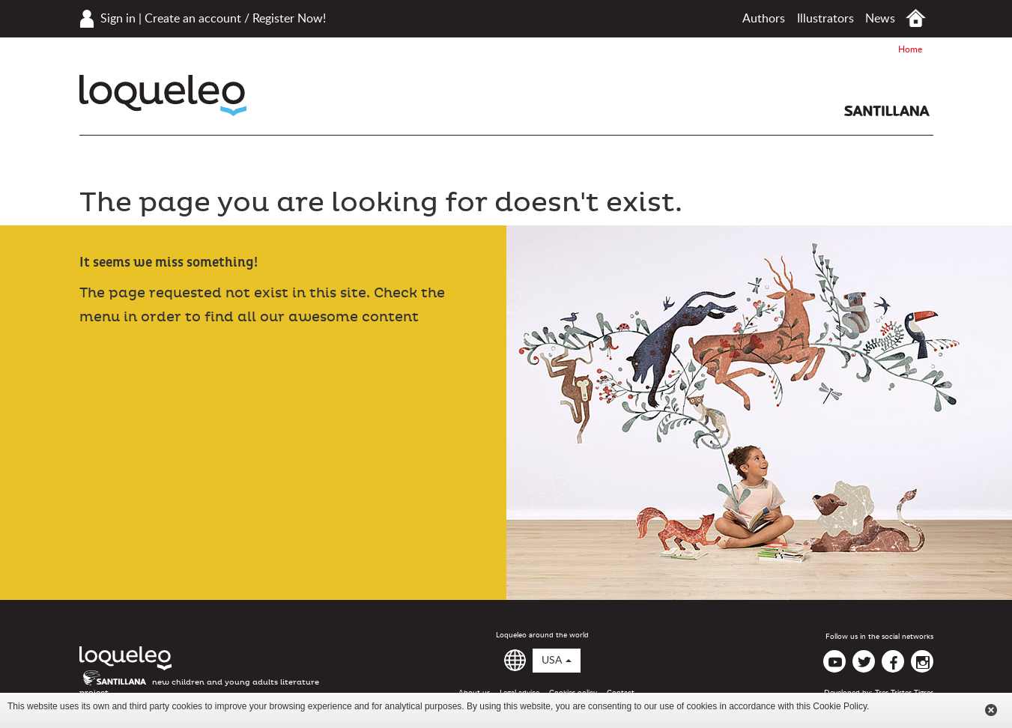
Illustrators (825, 19)
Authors (763, 19)
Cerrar (991, 710)
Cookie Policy (840, 706)
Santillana (887, 111)
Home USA (916, 18)
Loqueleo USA (162, 95)
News (880, 19)
